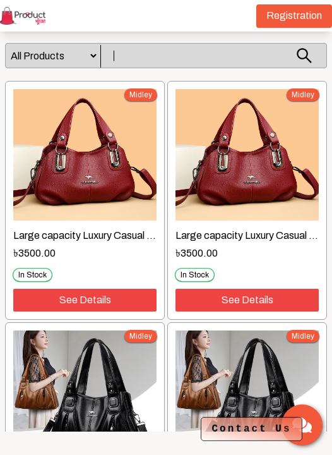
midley (140, 94)
